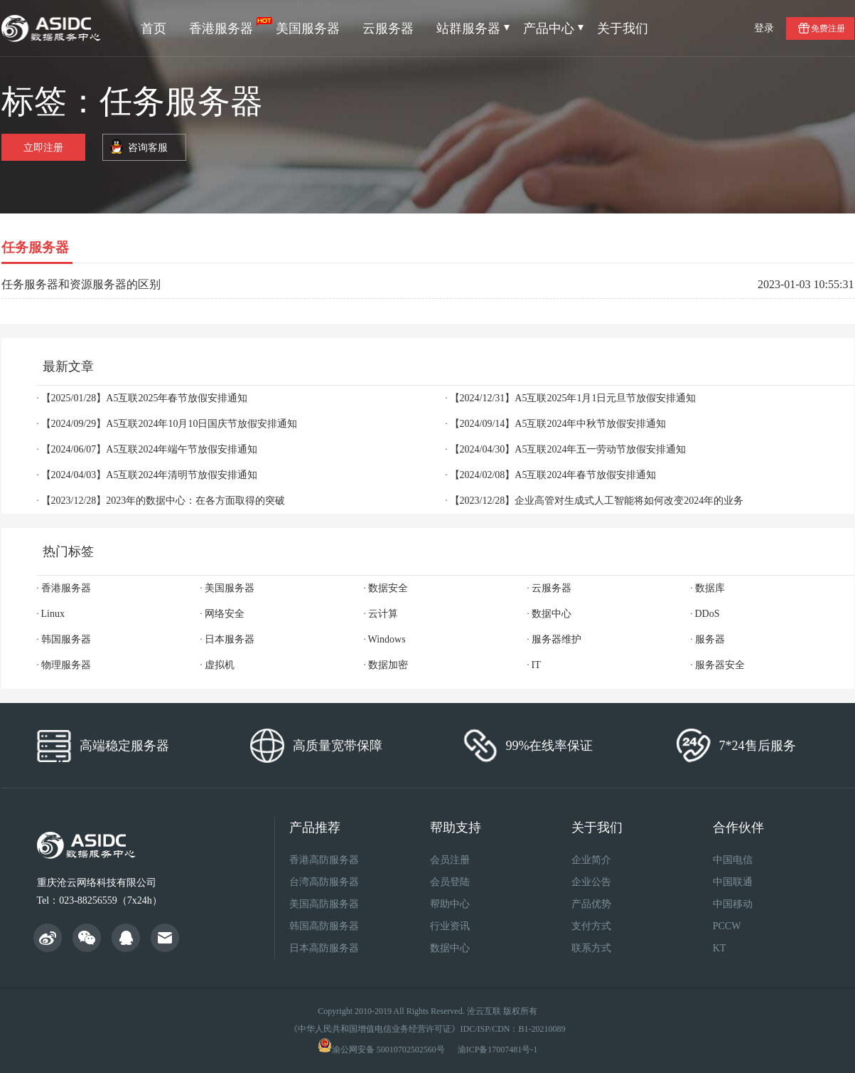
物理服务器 (66, 665)
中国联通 (733, 882)
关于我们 (622, 28)
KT (719, 948)
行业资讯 (450, 926)
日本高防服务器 (324, 948)
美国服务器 (308, 28)
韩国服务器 (66, 639)
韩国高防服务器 (324, 926)
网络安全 (224, 613)
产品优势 (591, 904)
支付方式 (591, 926)
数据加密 (388, 665)
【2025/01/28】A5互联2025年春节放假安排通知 (144, 398)
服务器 (710, 639)
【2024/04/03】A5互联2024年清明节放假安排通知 (149, 475)
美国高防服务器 (324, 904)
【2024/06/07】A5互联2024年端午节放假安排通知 (149, 449)
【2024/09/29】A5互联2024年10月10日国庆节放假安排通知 (169, 423)
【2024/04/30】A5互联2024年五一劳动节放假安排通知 (568, 449)
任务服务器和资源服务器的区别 (81, 284)
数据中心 (551, 613)
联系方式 (591, 948)
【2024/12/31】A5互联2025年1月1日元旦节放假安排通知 (573, 398)
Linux (53, 613)
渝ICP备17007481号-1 (498, 1049)
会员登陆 (450, 882)
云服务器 (388, 28)
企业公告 (591, 882)
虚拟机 (220, 665)
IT (536, 665)
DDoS (707, 613)
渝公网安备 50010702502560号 (388, 1049)
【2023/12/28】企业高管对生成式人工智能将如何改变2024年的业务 (597, 500)
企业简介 (591, 860)
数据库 (710, 588)
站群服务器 (473, 28)
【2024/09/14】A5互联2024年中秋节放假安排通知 (558, 423)
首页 (153, 28)
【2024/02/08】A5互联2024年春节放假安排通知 (553, 475)
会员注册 (450, 860)
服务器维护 (556, 639)
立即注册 (43, 147)
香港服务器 (226, 26)
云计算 (383, 613)
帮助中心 (450, 904)
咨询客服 (148, 147)
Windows (387, 639)
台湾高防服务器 (324, 882)
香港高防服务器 (324, 860)
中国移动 (733, 904)
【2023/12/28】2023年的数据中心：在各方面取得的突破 (163, 500)
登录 (764, 28)
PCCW (727, 926)
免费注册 (828, 28)
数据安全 (388, 588)
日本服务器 (229, 639)
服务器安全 (720, 665)
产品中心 (553, 28)
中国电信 (733, 860)
